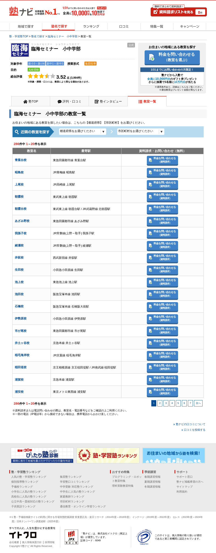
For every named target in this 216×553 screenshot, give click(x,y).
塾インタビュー (111, 101)
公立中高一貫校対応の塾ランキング (32, 501)
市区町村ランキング (72, 501)
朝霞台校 (20, 208)
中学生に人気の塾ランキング (77, 491)
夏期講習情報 (152, 481)
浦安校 (19, 391)
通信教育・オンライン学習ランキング (83, 506)
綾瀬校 (19, 245)
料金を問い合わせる (177, 57)
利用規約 (181, 491)
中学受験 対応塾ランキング (76, 486)
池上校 (19, 282)
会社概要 (14, 542)
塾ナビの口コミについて (190, 424)
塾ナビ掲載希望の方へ (189, 481)
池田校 (19, 294)
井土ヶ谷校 (22, 343)
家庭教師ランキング (72, 496)
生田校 (19, 269)
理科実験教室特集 (123, 485)
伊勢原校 (20, 318)
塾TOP (33, 101)
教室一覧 (149, 101)
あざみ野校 (22, 221)
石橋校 (19, 306)
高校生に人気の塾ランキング (28, 496)
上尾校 (19, 184)
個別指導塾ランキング (24, 481)
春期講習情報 (152, 476)
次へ (198, 403)
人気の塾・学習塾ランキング (28, 476)
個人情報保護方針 (32, 542)
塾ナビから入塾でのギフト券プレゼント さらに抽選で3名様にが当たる (172, 79)
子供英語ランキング (23, 506)
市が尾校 (20, 330)
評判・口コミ (72, 101)
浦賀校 (19, 379)
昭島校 (19, 172)
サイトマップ (184, 486)
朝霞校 (19, 196)
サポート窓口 (184, 476)
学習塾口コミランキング (75, 481)
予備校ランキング (22, 486)
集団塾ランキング (71, 476)
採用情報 (50, 542)
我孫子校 (20, 233)
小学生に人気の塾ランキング (28, 491)
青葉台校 (20, 160)
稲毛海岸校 (22, 355)
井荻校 (19, 257)
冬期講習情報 (152, 486)
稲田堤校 (20, 367)
